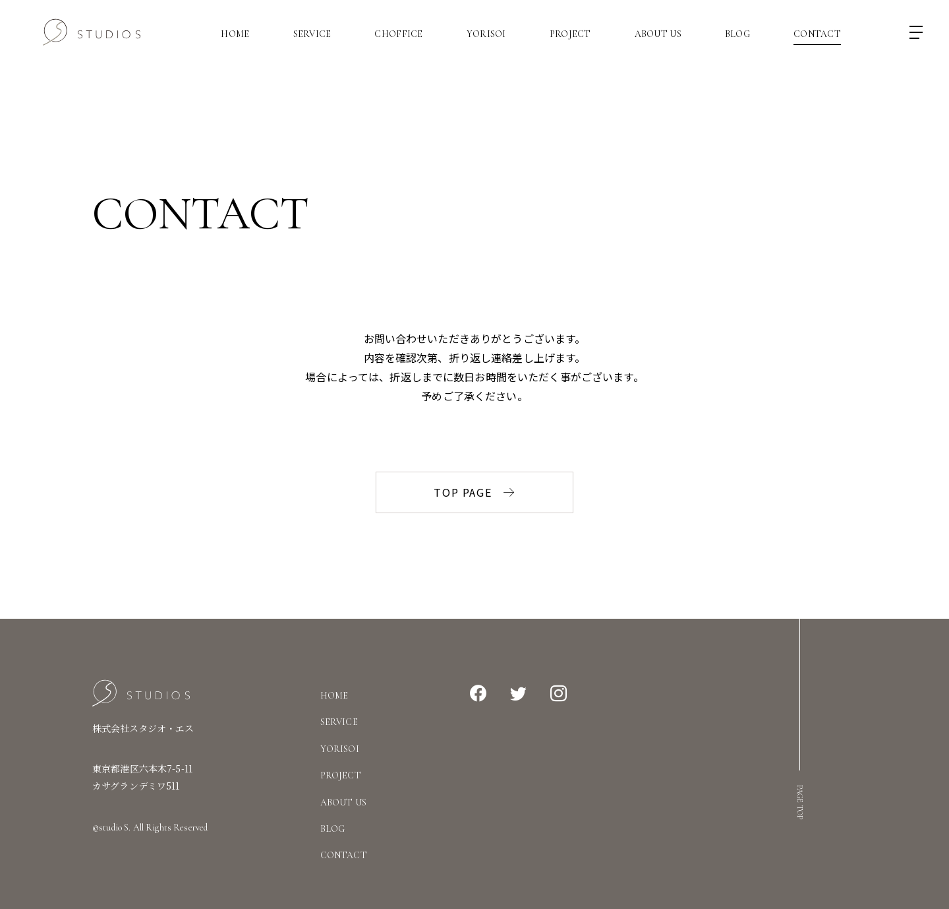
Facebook (478, 694)
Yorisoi (486, 34)
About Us (658, 34)
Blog (737, 34)
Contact (817, 34)
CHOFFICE (398, 34)
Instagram (558, 694)
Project (570, 34)
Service (312, 34)
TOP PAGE (474, 492)
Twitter (518, 694)
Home (235, 34)
